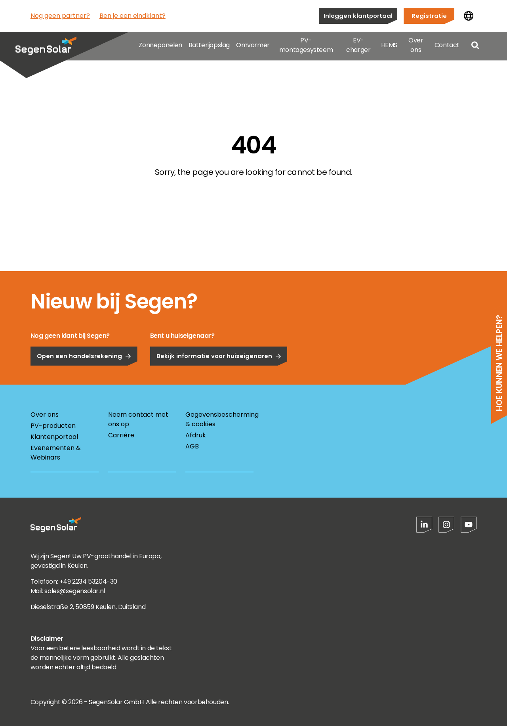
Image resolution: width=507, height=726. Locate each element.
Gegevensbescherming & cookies (219, 419)
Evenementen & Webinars (55, 452)
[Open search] (475, 47)
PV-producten (53, 425)
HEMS (389, 47)
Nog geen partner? (60, 15)
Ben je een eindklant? (132, 15)
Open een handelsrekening (84, 376)
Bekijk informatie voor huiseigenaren (218, 376)
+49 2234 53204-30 (88, 581)
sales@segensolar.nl (74, 591)
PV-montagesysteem (306, 47)
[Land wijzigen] (469, 16)
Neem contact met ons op (138, 419)
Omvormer (253, 47)
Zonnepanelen (160, 47)
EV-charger (358, 47)
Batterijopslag (209, 47)
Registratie (429, 15)
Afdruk (195, 435)
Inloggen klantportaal (358, 15)
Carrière (121, 435)
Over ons (415, 47)
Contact (447, 47)
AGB (192, 446)
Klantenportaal (54, 436)
